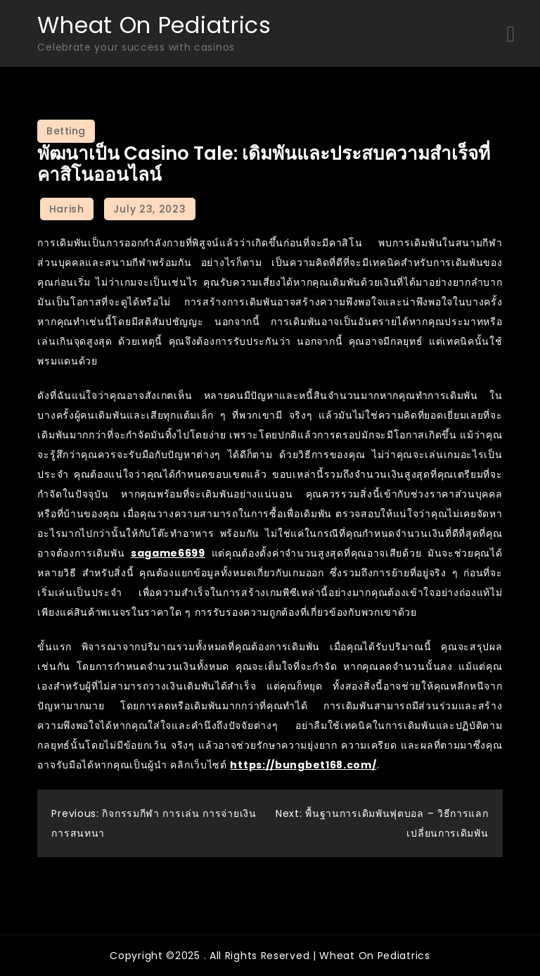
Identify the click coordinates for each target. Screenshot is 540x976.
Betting (66, 131)
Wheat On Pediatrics (154, 25)
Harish (66, 209)
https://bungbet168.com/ (303, 765)
